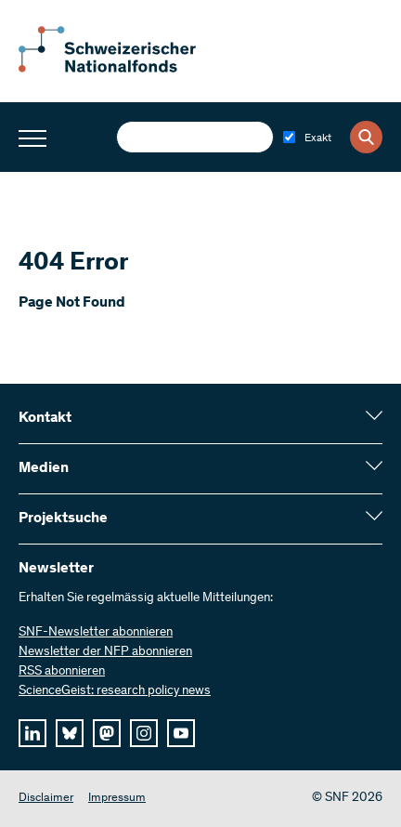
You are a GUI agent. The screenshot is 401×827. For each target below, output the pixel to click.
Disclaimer (46, 799)
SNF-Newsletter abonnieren (96, 632)
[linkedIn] (32, 733)
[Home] (121, 68)
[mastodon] (107, 733)
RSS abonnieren (62, 671)
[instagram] (144, 733)
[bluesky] (70, 733)
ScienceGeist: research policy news (115, 691)
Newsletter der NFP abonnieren (105, 652)
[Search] (366, 137)
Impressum (117, 799)
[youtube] (181, 733)
